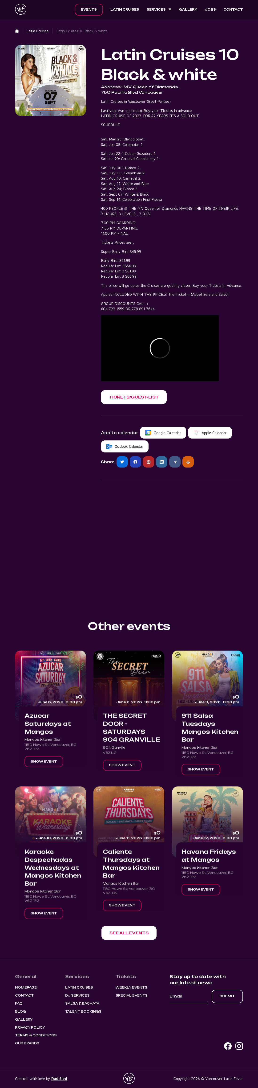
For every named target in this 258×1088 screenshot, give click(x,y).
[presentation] (205, 1016)
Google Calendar (167, 433)
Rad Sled (59, 1078)
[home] (20, 10)
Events (89, 9)
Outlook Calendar (129, 446)
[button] (159, 10)
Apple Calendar (214, 433)
